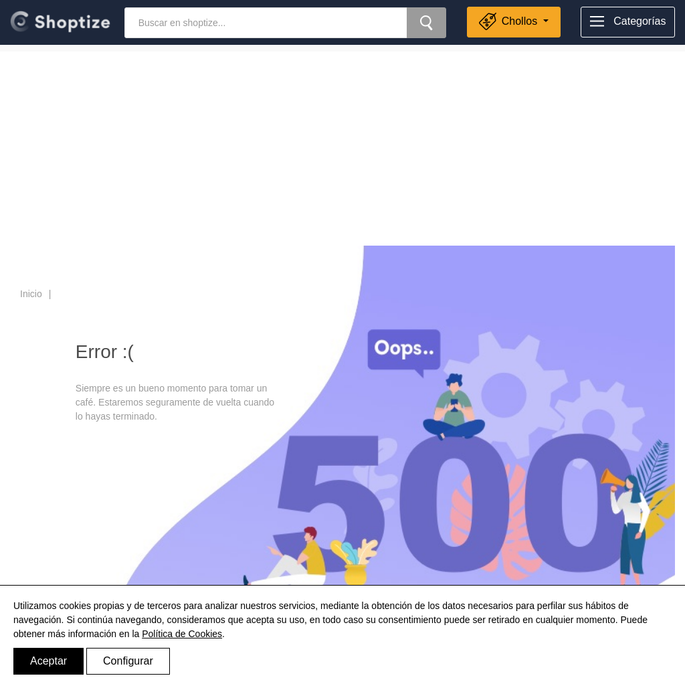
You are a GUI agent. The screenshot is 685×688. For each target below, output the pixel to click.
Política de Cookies (182, 633)
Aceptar (48, 661)
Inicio (31, 293)
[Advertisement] (342, 145)
